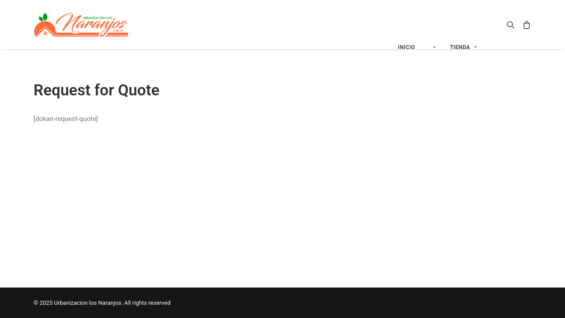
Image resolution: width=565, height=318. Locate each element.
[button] (513, 24)
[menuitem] (407, 47)
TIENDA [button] (463, 47)
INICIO (406, 47)
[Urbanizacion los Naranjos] (81, 24)
